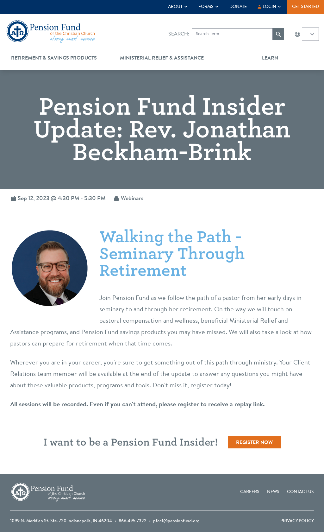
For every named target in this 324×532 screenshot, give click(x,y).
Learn (270, 58)
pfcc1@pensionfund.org (176, 521)
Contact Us (300, 492)
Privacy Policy (297, 521)
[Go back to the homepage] (50, 31)
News (273, 492)
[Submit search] (278, 34)
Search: (178, 34)
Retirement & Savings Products (54, 58)
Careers (249, 492)
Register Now (254, 442)
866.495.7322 (132, 521)
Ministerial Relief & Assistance (162, 58)
